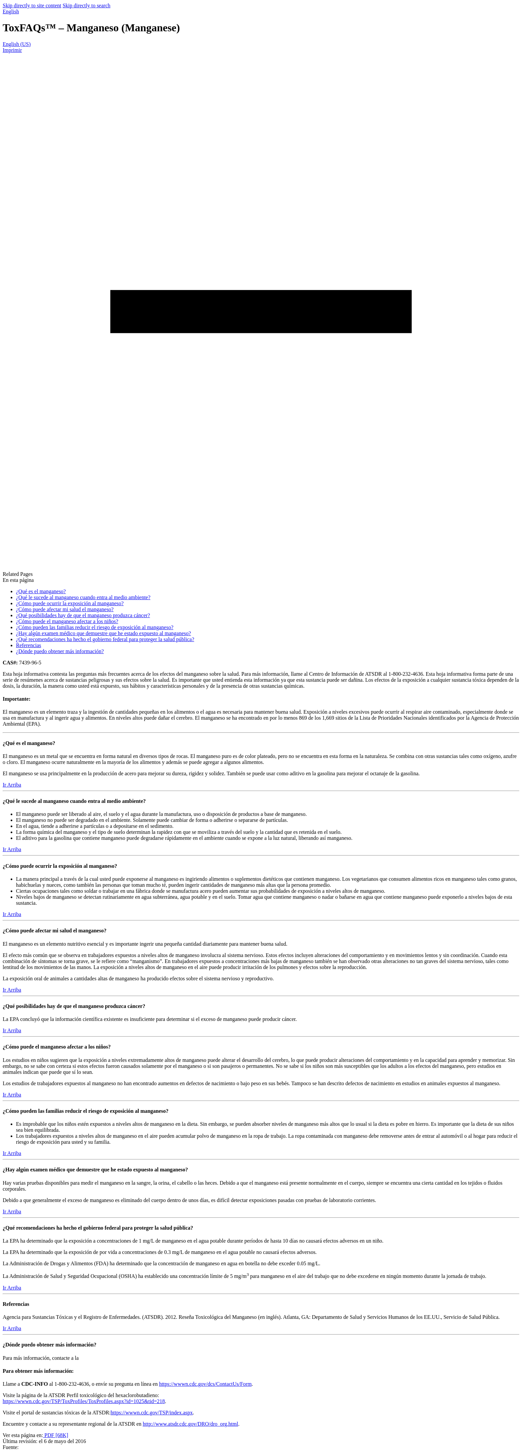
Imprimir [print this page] (12, 50)
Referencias (28, 645)
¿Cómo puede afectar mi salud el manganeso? (65, 609)
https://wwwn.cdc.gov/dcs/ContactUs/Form (205, 1384)
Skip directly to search (87, 5)
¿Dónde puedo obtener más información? (60, 651)
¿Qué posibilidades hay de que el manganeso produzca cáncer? (83, 615)
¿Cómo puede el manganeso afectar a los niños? (67, 621)
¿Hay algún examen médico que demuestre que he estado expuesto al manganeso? (103, 633)
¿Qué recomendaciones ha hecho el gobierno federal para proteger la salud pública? (105, 639)
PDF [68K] (55, 1435)
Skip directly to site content (32, 5)
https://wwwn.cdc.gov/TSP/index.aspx (152, 1412)
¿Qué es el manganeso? (41, 591)
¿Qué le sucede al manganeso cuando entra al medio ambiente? (83, 597)
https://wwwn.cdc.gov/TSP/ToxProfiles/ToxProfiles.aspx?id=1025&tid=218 (84, 1401)
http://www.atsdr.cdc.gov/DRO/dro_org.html (190, 1424)
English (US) (17, 44)
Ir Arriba (12, 785)
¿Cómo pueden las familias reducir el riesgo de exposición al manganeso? (94, 627)
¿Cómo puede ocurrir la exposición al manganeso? (70, 603)
